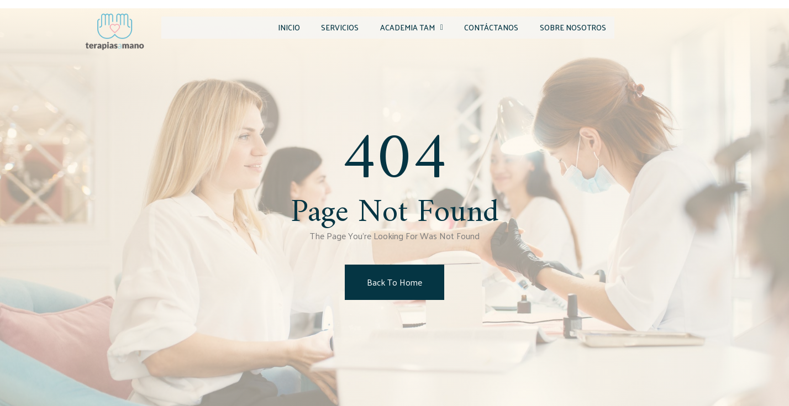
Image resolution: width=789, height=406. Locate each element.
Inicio (258, 27)
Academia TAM (393, 27)
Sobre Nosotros (567, 27)
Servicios (315, 27)
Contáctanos (480, 27)
